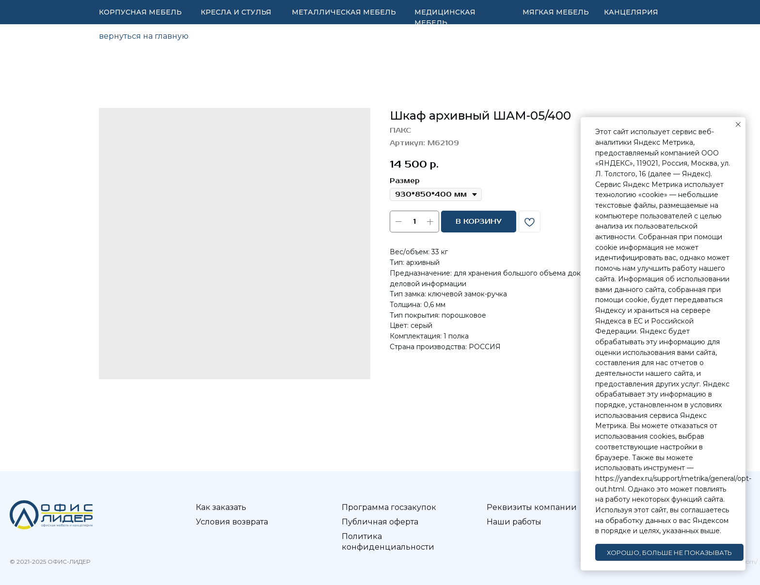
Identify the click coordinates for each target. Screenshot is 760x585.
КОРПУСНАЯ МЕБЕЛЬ (140, 12)
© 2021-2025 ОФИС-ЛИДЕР (50, 561)
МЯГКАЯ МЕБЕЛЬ (555, 12)
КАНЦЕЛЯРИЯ (631, 12)
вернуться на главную (144, 36)
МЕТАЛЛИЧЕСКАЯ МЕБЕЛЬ (344, 12)
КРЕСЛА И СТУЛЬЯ (236, 12)
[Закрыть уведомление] (738, 124)
